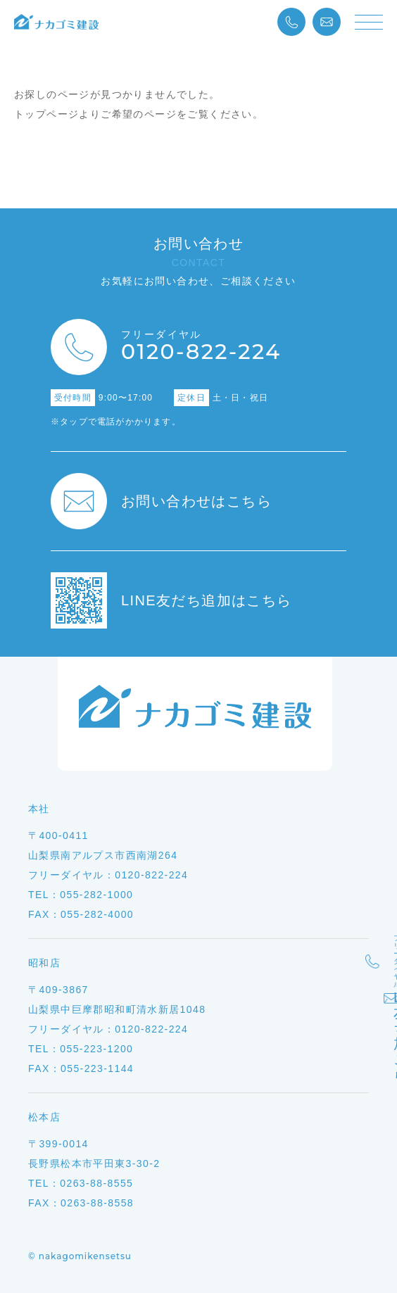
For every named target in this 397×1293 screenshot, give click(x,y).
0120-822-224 (201, 347)
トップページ (46, 114)
